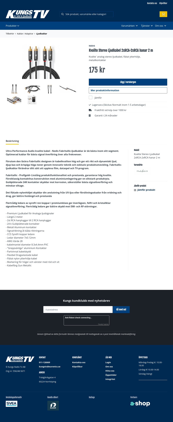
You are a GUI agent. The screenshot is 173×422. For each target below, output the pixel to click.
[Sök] (87, 14)
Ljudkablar (41, 33)
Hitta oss (109, 370)
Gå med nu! (122, 309)
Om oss (109, 366)
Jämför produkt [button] (144, 202)
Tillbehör (10, 33)
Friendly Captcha (103, 324)
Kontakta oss (152, 3)
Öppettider (111, 375)
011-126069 (44, 362)
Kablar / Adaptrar (25, 33)
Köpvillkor (163, 3)
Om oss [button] (160, 25)
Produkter (12, 25)
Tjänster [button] (147, 25)
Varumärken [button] (129, 25)
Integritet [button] (110, 379)
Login (108, 362)
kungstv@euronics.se (49, 366)
